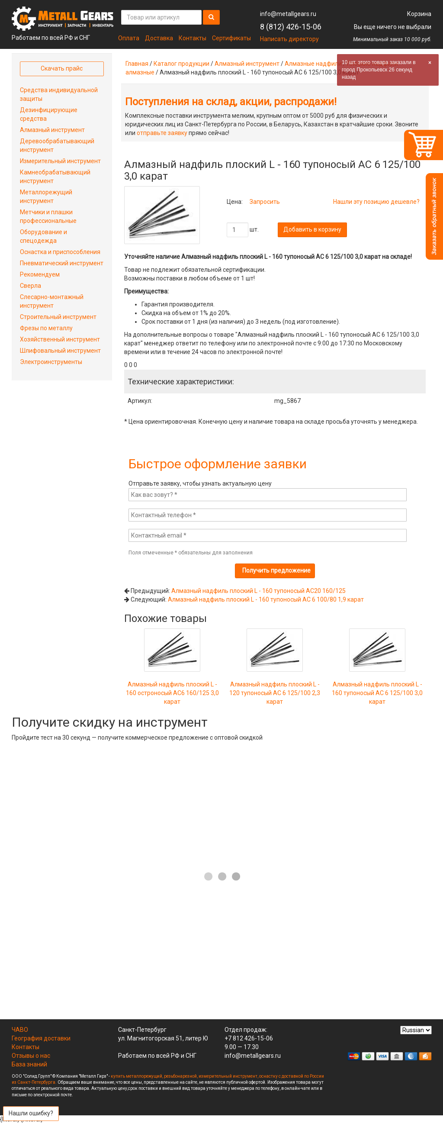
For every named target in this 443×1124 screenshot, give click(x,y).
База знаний (29, 1064)
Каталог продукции (181, 63)
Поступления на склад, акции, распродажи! (231, 102)
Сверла (30, 285)
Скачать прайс (62, 68)
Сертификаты (231, 38)
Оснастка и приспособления (60, 251)
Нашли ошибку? (31, 1113)
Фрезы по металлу (46, 328)
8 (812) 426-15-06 (290, 26)
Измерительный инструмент (60, 161)
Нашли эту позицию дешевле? (376, 201)
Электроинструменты (51, 361)
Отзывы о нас (31, 1055)
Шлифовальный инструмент (60, 350)
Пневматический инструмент (61, 263)
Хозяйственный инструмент (60, 339)
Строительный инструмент (58, 316)
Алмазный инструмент (247, 63)
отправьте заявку (162, 132)
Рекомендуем (40, 274)
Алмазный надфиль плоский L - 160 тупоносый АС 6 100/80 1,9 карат (266, 599)
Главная (136, 63)
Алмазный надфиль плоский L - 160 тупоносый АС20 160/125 (258, 590)
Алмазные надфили (313, 63)
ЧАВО (20, 1029)
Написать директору (289, 38)
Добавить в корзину (312, 229)
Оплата (128, 38)
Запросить (265, 201)
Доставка (159, 38)
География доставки (41, 1038)
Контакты (192, 38)
